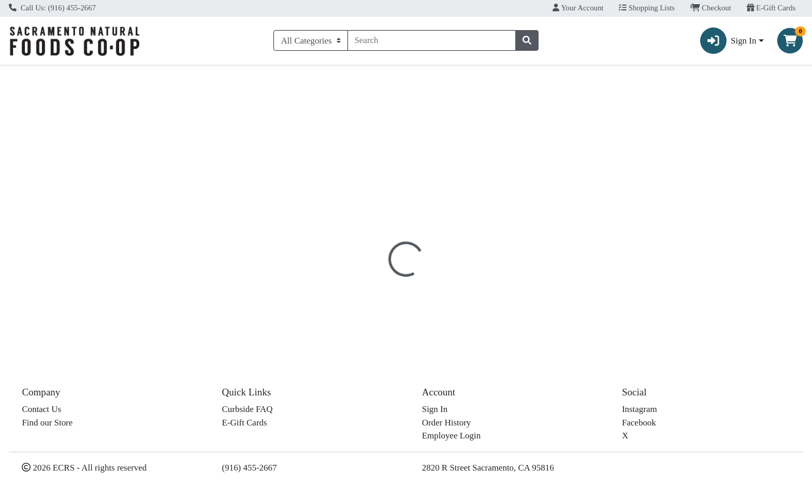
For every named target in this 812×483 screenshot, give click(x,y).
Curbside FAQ (247, 412)
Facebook (639, 425)
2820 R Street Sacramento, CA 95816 (488, 470)
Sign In (434, 412)
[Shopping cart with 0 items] (790, 40)
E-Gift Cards (771, 8)
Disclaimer (414, 238)
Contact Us (41, 412)
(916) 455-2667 (249, 470)
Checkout (710, 8)
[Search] (431, 40)
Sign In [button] (728, 40)
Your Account (578, 8)
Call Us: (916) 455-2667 (52, 8)
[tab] (366, 238)
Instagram (639, 412)
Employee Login (451, 438)
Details (366, 238)
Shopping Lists (647, 8)
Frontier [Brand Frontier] (462, 314)
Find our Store (47, 425)
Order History (446, 425)
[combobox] (431, 40)
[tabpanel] (575, 301)
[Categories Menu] (310, 40)
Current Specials (47, 74)
